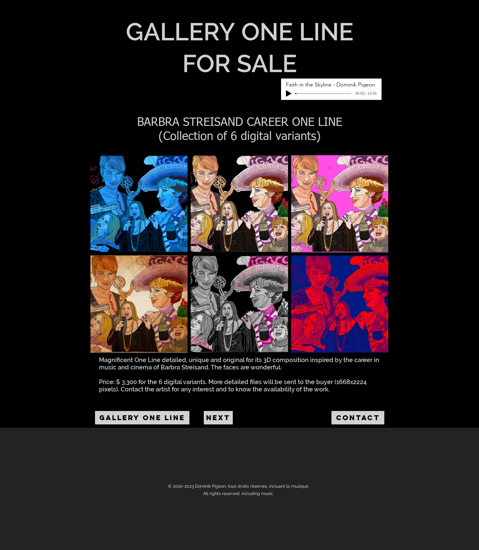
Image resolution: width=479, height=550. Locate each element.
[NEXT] (218, 417)
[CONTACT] (358, 417)
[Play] (288, 93)
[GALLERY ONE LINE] (142, 417)
